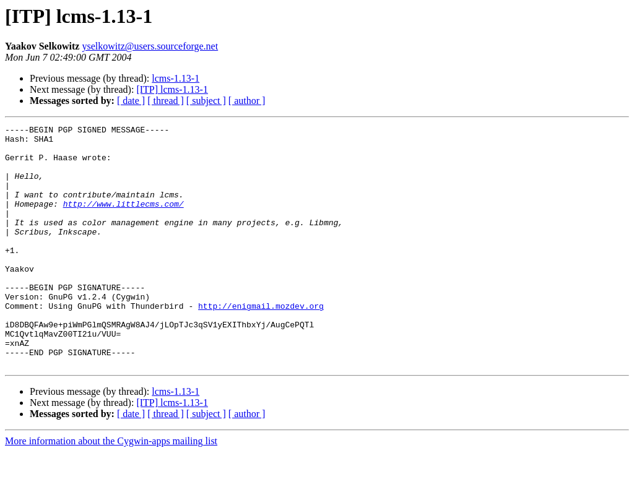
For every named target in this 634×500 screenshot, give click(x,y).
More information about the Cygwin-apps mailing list (111, 489)
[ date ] (131, 100)
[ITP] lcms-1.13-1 (172, 89)
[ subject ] (206, 100)
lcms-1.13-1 (175, 78)
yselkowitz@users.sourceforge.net (150, 46)
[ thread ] (165, 100)
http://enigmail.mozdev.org (261, 342)
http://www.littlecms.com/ (123, 220)
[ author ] (247, 100)
